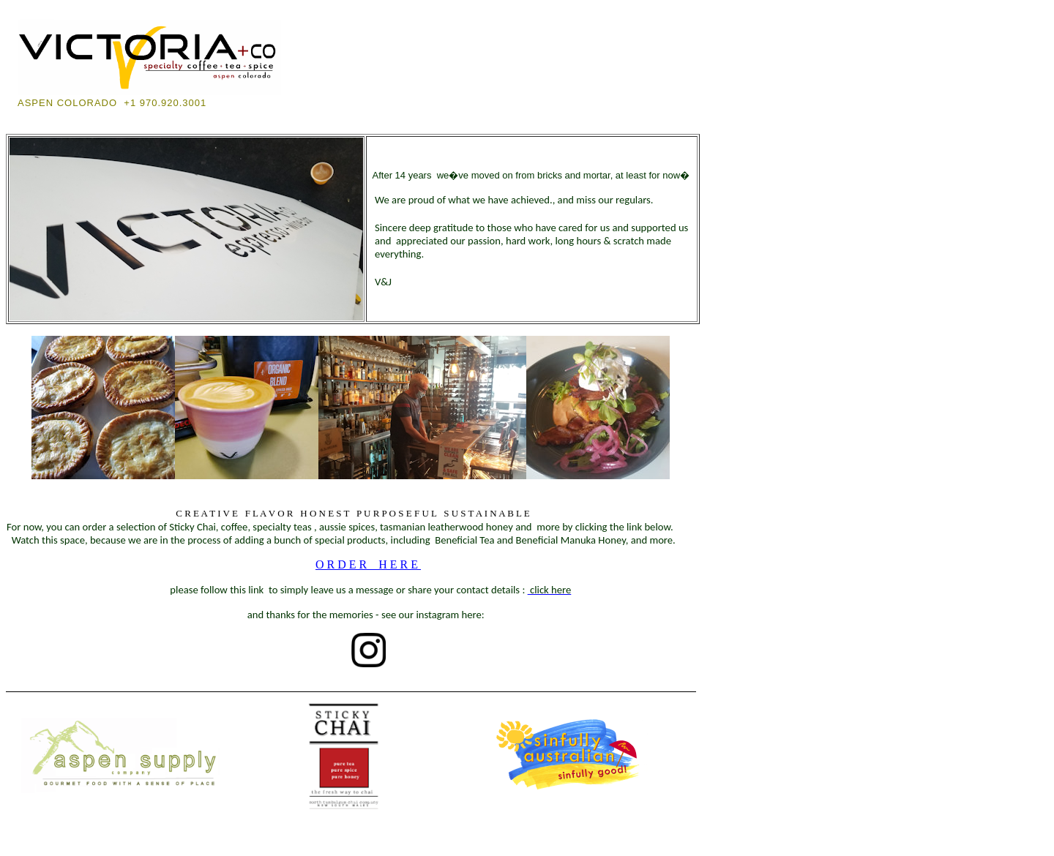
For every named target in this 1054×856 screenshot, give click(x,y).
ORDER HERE (368, 564)
